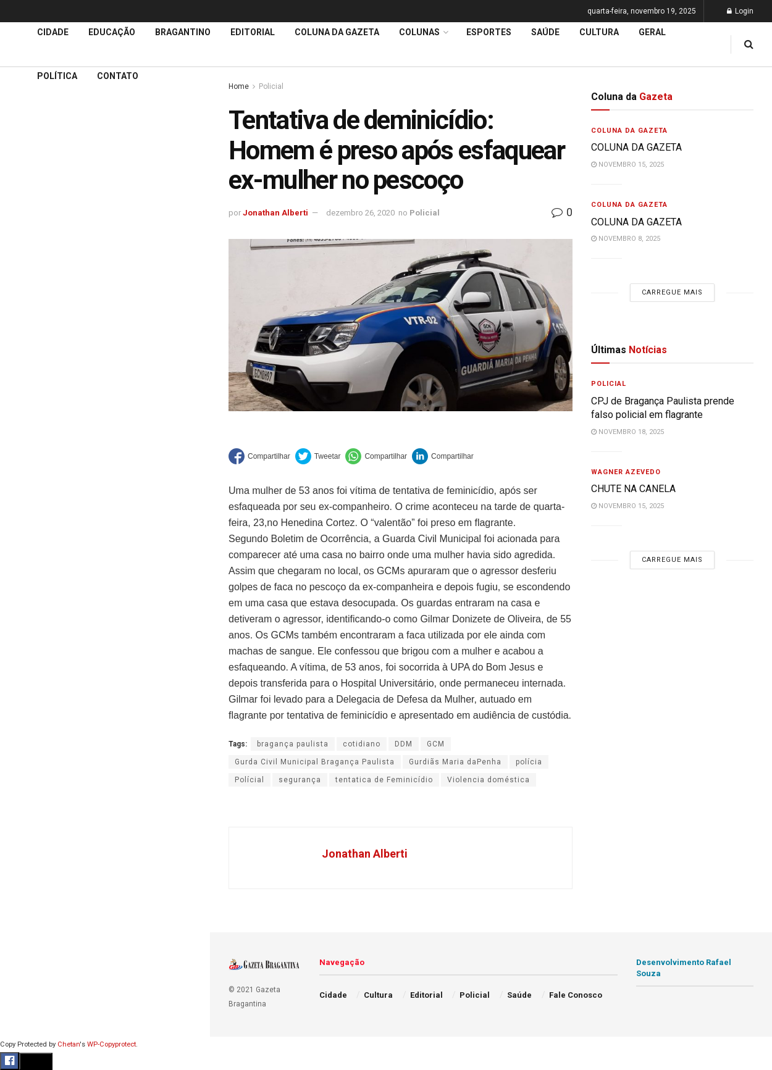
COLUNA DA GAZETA (636, 147)
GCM (436, 744)
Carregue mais (104, 290)
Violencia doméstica (488, 779)
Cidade (27, 388)
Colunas (419, 32)
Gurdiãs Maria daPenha (455, 762)
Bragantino (35, 482)
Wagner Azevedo (626, 472)
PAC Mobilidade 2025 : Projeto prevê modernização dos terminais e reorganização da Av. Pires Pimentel (91, 183)
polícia (529, 762)
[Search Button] (184, 739)
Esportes (30, 506)
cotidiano (361, 744)
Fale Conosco (40, 647)
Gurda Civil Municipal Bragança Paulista (315, 762)
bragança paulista (293, 744)
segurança (300, 779)
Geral (23, 624)
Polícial (249, 779)
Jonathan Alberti (275, 212)
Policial (28, 553)
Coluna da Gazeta (48, 459)
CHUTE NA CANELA (58, 122)
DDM (404, 744)
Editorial (30, 435)
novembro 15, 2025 (627, 165)
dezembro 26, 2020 (360, 212)
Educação (32, 411)
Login (740, 11)
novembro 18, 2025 (627, 432)
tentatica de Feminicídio (384, 779)
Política (28, 576)
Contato (117, 76)
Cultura (27, 529)
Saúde (25, 600)
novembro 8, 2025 (625, 239)
